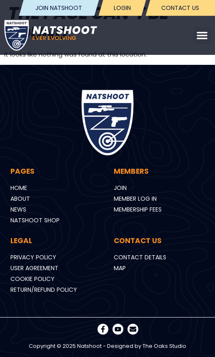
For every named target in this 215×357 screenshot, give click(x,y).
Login (122, 8)
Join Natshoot (59, 8)
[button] (202, 35)
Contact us (180, 8)
